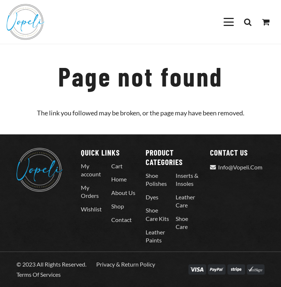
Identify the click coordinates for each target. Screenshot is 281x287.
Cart (117, 165)
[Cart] (265, 22)
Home (119, 179)
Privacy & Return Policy (125, 264)
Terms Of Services (38, 274)
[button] (228, 22)
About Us (123, 192)
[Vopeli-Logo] (25, 22)
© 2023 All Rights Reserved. (51, 264)
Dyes (152, 197)
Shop (117, 206)
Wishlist (91, 209)
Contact (121, 219)
